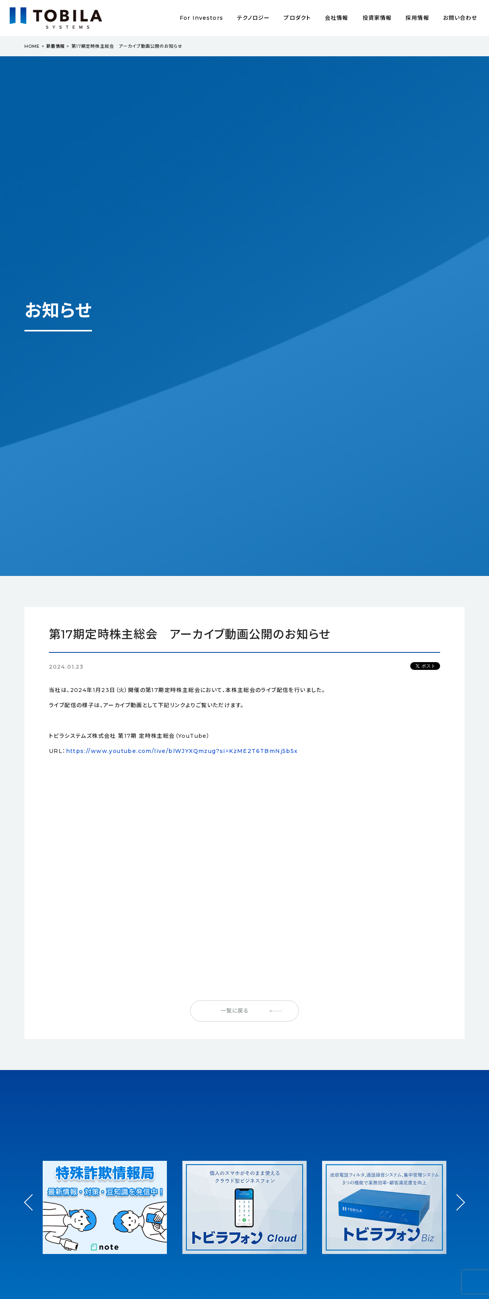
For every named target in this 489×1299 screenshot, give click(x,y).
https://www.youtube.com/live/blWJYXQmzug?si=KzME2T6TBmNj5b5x (182, 750)
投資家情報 (377, 17)
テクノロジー (253, 17)
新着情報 (55, 46)
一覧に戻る (234, 1010)
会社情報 (336, 17)
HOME (32, 46)
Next (456, 1195)
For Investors (201, 17)
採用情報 (417, 17)
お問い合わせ (460, 17)
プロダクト (297, 17)
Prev (32, 1209)
